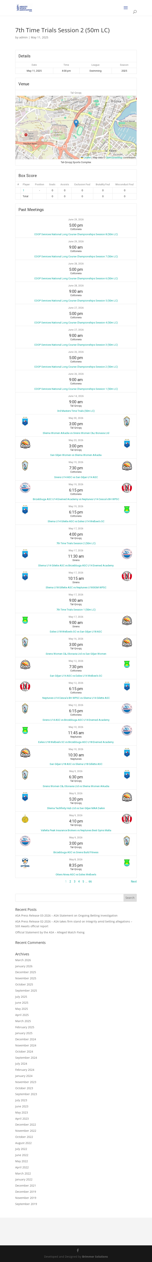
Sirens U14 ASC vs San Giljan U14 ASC (76, 477)
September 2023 (26, 1094)
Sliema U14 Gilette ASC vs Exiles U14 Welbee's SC (76, 521)
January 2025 (23, 1033)
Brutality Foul (103, 184)
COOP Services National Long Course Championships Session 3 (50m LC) (76, 344)
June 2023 (21, 1106)
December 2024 (25, 1039)
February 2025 (24, 1027)
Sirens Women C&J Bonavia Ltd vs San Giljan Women (76, 653)
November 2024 (25, 1045)
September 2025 (26, 990)
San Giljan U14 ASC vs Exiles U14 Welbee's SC (76, 675)
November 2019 (25, 1198)
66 (90, 881)
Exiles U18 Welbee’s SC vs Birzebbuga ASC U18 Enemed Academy (76, 742)
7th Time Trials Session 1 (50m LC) (76, 609)
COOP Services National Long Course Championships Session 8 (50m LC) (76, 234)
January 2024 (23, 1076)
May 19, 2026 (76, 462)
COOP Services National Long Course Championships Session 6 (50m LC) (76, 278)
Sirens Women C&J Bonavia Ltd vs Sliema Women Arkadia (76, 786)
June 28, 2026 (76, 263)
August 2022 (23, 1143)
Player (26, 184)
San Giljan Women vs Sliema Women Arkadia (76, 455)
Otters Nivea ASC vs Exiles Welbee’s (76, 874)
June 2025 (21, 1002)
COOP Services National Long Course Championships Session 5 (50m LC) (76, 300)
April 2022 (22, 1167)
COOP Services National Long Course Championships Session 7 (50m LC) (76, 256)
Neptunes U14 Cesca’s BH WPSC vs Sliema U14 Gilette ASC (76, 697)
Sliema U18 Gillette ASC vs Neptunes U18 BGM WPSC (76, 587)
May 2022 (21, 1161)
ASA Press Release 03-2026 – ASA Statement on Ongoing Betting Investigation (66, 915)
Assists (64, 184)
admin (23, 37)
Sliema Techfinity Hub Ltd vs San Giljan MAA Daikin (76, 808)
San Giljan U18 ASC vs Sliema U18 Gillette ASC (76, 764)
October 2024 (24, 1051)
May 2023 (21, 1112)
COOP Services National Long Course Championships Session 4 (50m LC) (76, 322)
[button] (76, 123)
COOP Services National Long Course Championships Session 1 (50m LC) (76, 388)
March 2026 (23, 960)
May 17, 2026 (76, 528)
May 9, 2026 (76, 771)
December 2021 (25, 1185)
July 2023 (21, 1100)
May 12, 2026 (76, 661)
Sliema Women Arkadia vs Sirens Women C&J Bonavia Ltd (76, 433)
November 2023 (25, 1082)
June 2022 (21, 1155)
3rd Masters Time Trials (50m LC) (76, 410)
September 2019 (26, 1204)
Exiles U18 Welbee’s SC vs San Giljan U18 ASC (76, 631)
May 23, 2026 (76, 440)
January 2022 (23, 1179)
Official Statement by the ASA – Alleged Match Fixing (50, 932)
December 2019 (25, 1192)
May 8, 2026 (76, 859)
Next (134, 881)
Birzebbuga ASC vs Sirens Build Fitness (75, 852)
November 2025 (25, 978)
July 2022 (21, 1149)
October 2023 (24, 1088)
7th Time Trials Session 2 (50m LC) (76, 543)
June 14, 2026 (76, 396)
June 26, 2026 (76, 352)
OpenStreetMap (114, 157)
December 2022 (25, 1124)
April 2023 (22, 1118)
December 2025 (25, 972)
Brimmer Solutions (95, 1256)
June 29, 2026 (76, 219)
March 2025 (23, 1021)
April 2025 (22, 1015)
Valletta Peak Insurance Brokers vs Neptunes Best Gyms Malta (76, 830)
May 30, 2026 (76, 418)
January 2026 (23, 966)
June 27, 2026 (76, 307)
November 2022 (25, 1131)
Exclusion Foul (82, 184)
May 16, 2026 (76, 638)
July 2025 (21, 997)
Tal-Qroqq (75, 92)
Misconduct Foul (124, 184)
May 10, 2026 (76, 727)
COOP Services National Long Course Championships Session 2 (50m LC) (76, 366)
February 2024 (24, 1070)
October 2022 (24, 1137)
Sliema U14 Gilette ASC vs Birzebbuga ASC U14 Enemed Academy (76, 565)
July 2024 (21, 1063)
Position (39, 184)
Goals (52, 184)
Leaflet (86, 157)
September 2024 (26, 1057)
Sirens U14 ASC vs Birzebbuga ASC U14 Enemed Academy (76, 719)
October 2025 (24, 984)
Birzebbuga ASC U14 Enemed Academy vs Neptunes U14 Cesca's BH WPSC (76, 499)
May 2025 (21, 1009)
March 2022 (23, 1173)
